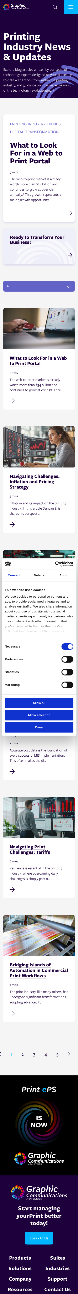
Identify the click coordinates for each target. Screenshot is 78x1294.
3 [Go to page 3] (34, 1054)
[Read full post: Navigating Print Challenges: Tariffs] (39, 889)
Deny (39, 727)
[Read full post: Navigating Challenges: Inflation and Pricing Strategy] (39, 524)
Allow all (39, 703)
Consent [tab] (14, 575)
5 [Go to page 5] (57, 1054)
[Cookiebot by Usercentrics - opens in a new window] (55, 564)
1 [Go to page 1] (11, 1054)
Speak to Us (39, 1238)
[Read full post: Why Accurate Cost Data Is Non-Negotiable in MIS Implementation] (39, 771)
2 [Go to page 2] (22, 1054)
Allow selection (39, 715)
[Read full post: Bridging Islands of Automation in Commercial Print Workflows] (39, 1013)
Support (57, 1278)
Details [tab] (39, 575)
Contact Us (57, 1289)
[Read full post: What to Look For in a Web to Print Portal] (39, 400)
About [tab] (63, 575)
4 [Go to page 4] (46, 1054)
